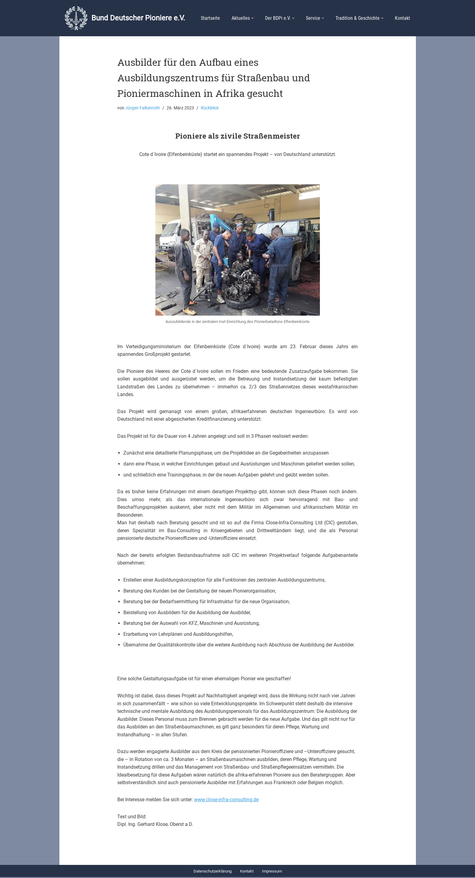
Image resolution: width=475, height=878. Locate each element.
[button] (252, 18)
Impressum (272, 872)
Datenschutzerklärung (212, 872)
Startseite (210, 18)
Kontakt (402, 18)
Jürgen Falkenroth (142, 108)
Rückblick (210, 108)
